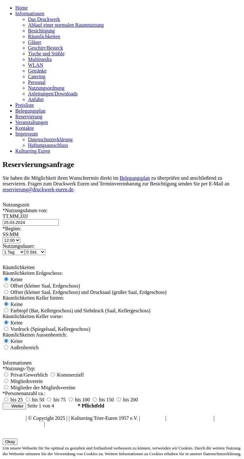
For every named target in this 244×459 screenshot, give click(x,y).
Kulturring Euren (32, 151)
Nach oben (13, 418)
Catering (36, 76)
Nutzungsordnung (46, 88)
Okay (10, 441)
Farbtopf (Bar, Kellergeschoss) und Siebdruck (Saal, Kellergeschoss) (77, 310)
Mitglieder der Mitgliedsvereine (39, 387)
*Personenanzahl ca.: (24, 393)
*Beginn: (122, 231)
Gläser (34, 42)
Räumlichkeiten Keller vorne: (33, 316)
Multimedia (40, 59)
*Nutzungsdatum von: (122, 213)
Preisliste (24, 105)
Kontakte (24, 128)
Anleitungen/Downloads (53, 93)
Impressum (26, 133)
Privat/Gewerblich (26, 375)
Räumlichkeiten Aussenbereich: (35, 334)
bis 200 (127, 399)
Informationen (29, 13)
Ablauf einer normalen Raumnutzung (66, 25)
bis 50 (35, 399)
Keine (13, 279)
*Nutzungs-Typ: (19, 368)
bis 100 (79, 399)
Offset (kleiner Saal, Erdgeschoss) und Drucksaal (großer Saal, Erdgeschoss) (85, 292)
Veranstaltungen (31, 122)
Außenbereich (21, 347)
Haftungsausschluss (48, 145)
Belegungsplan (30, 111)
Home (21, 7)
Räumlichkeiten (44, 36)
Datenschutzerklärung (50, 139)
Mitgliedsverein (23, 381)
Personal (36, 82)
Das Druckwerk (44, 19)
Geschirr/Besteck (45, 48)
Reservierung (28, 116)
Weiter (14, 406)
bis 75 (56, 399)
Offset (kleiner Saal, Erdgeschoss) (42, 286)
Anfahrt (36, 99)
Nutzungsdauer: (19, 246)
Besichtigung (41, 30)
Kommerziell (67, 375)
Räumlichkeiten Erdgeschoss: (33, 273)
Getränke (37, 70)
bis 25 (13, 399)
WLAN (35, 65)
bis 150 (103, 399)
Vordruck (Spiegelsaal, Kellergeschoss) (47, 329)
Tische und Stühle (46, 53)
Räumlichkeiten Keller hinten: (33, 298)
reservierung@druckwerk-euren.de (38, 189)
